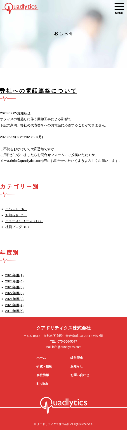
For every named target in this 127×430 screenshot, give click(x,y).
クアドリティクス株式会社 (63, 327)
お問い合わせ (79, 375)
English (42, 383)
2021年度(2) (14, 299)
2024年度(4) (14, 281)
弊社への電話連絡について (38, 91)
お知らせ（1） (16, 215)
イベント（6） (16, 209)
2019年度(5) (14, 311)
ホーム (41, 357)
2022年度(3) (14, 293)
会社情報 (42, 375)
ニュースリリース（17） (24, 221)
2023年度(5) (14, 287)
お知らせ (24, 113)
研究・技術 (44, 366)
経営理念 (76, 357)
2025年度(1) (14, 275)
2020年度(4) (14, 305)
